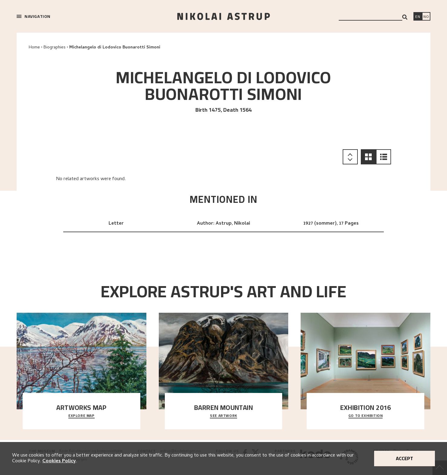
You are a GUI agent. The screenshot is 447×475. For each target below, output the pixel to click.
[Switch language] (417, 17)
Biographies (55, 47)
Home (34, 47)
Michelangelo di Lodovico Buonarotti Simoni (114, 47)
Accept (404, 458)
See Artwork (223, 416)
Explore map (81, 416)
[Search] (404, 17)
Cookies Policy (59, 461)
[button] (368, 156)
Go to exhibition (365, 416)
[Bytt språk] (426, 17)
